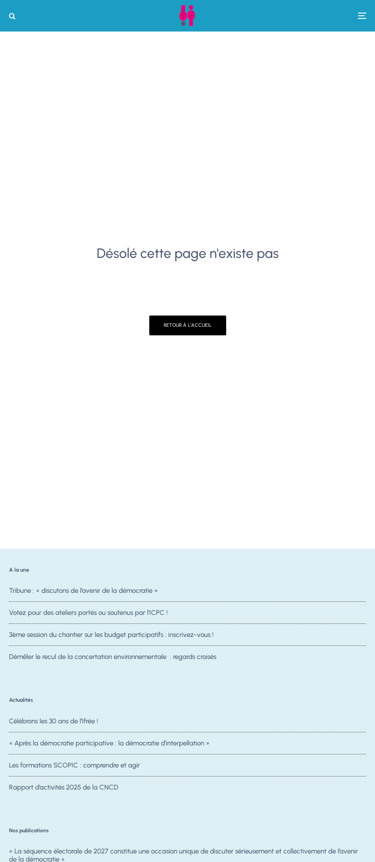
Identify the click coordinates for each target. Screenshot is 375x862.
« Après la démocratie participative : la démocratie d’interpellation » (109, 743)
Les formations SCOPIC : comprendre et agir (74, 765)
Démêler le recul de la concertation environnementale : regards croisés (112, 657)
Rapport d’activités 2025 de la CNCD (63, 789)
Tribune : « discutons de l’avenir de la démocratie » (83, 591)
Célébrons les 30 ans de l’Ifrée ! (53, 721)
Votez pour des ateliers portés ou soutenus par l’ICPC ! (88, 613)
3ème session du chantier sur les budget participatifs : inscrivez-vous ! (111, 635)
